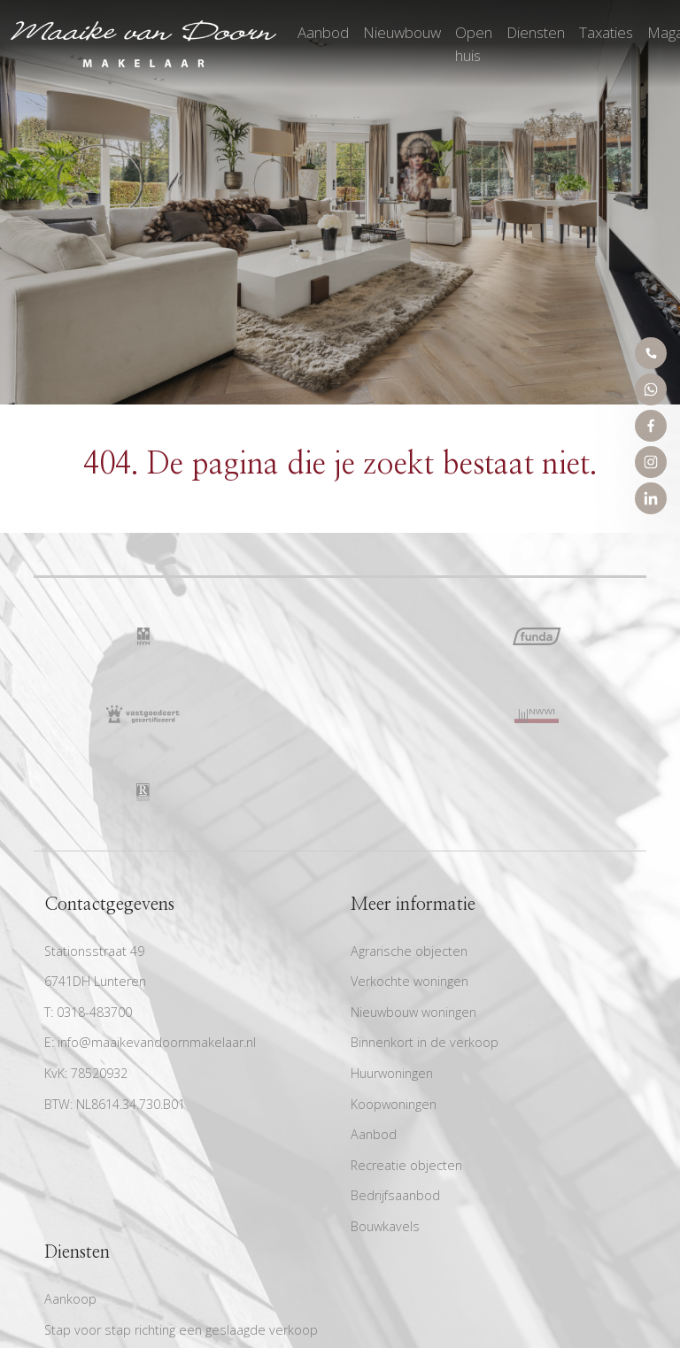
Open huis (473, 43)
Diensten (535, 32)
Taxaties (606, 32)
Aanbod (323, 32)
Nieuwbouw (402, 32)
